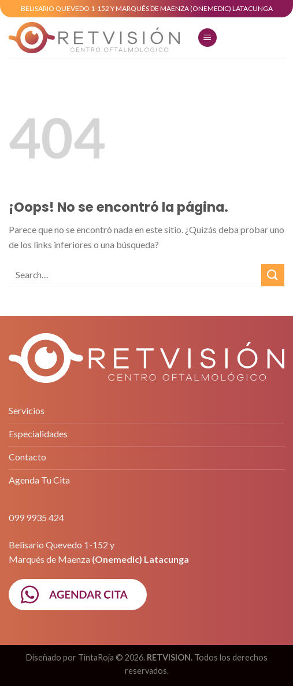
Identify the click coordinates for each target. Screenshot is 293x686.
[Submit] (272, 275)
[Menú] (207, 37)
